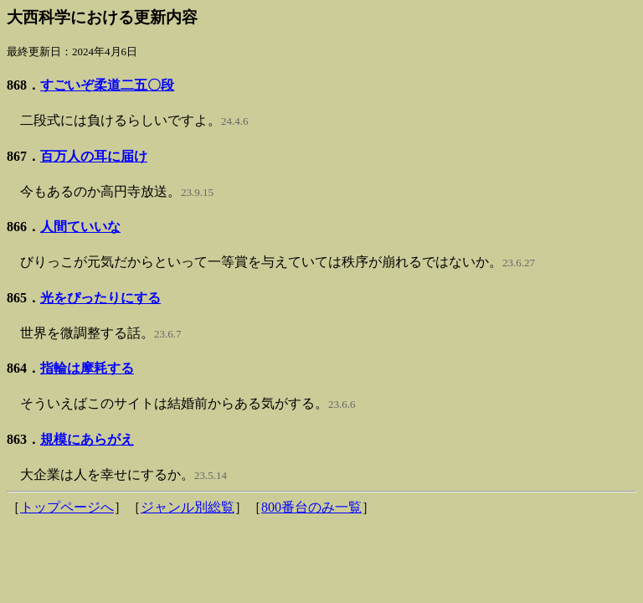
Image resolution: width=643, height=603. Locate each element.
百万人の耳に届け (93, 156)
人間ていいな (80, 226)
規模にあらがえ (87, 439)
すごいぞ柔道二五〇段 (107, 85)
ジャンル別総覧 (187, 507)
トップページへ (67, 507)
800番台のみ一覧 (311, 507)
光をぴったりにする (100, 298)
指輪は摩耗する (87, 368)
